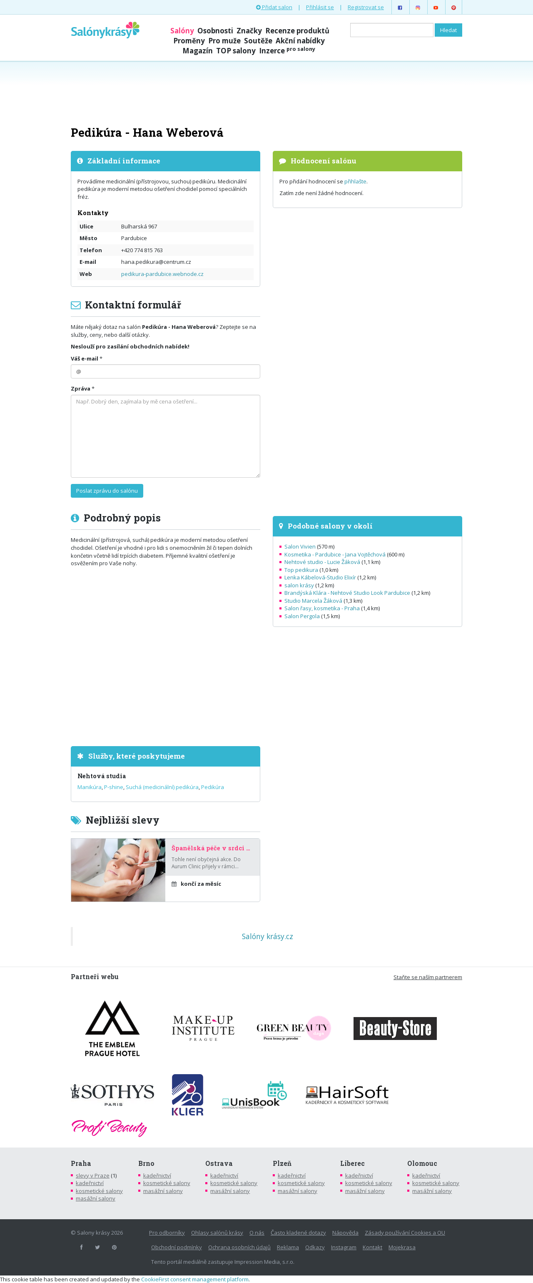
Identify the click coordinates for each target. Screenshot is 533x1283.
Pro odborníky (167, 1232)
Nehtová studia (101, 776)
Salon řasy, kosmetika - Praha (322, 608)
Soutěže (258, 40)
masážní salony (95, 1198)
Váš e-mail (84, 358)
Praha (81, 1163)
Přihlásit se (320, 7)
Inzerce (287, 50)
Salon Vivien (300, 546)
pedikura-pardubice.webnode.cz (162, 274)
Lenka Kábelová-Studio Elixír (320, 577)
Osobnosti (215, 30)
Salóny (182, 30)
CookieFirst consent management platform (195, 1279)
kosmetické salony (99, 1191)
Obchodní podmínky (176, 1247)
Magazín (197, 50)
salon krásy (299, 585)
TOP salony (236, 50)
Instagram (343, 1247)
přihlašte (355, 181)
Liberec (352, 1163)
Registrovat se (366, 7)
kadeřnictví (90, 1183)
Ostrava (219, 1163)
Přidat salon (274, 7)
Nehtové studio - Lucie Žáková (322, 562)
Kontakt (372, 1247)
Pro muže (224, 40)
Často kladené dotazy (298, 1232)
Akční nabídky (300, 40)
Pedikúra (212, 787)
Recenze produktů (297, 30)
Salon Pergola (302, 616)
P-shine (113, 787)
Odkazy (315, 1247)
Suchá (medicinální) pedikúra (162, 787)
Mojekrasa (402, 1247)
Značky (249, 30)
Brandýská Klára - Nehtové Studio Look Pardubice (347, 592)
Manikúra (89, 787)
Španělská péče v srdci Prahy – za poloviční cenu (213, 848)
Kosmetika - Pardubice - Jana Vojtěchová (335, 554)
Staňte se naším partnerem (428, 977)
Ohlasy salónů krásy (217, 1232)
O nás (256, 1232)
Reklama (288, 1247)
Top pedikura (301, 570)
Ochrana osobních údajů (239, 1247)
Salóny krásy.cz (267, 936)
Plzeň (282, 1163)
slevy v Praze (93, 1175)
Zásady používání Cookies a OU (405, 1232)
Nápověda (345, 1232)
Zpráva (80, 388)
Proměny (189, 40)
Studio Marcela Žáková (313, 600)
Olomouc (422, 1163)
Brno (146, 1163)
